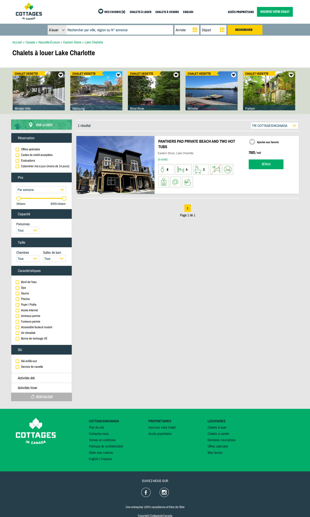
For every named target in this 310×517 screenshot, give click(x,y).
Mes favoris (215, 452)
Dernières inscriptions (222, 439)
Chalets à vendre (218, 433)
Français (106, 458)
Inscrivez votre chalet (162, 427)
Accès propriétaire (160, 433)
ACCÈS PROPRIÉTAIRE (241, 12)
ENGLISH (188, 12)
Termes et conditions (102, 439)
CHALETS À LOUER (141, 12)
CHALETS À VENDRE (167, 12)
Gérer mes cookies (101, 452)
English (93, 458)
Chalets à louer (217, 427)
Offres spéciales (218, 446)
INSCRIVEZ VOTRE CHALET (275, 12)
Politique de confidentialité (106, 446)
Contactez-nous (99, 433)
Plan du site (96, 427)
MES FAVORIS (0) (114, 12)
